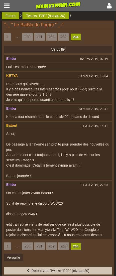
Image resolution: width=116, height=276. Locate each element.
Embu (11, 59)
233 (64, 37)
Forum (10, 16)
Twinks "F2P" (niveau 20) (45, 16)
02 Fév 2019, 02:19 (94, 59)
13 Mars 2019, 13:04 (93, 76)
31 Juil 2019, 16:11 (94, 126)
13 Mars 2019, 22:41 (93, 109)
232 (51, 37)
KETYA (12, 76)
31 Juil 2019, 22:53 (94, 185)
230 (27, 37)
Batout (11, 125)
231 (39, 37)
